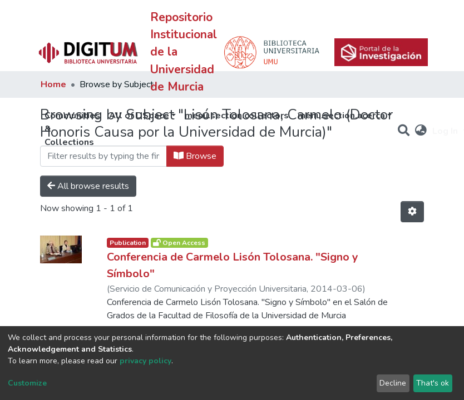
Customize (27, 383)
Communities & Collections (72, 128)
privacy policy (145, 361)
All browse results (88, 186)
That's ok (432, 383)
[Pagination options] (412, 211)
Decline (392, 383)
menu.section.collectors (237, 115)
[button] (421, 131)
